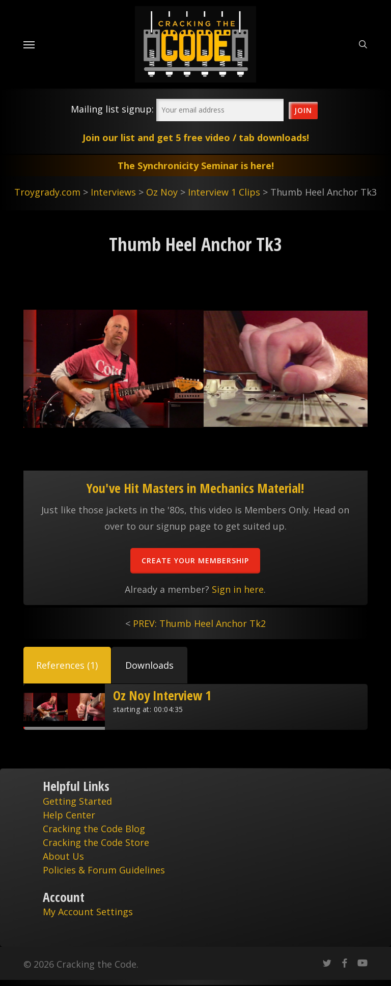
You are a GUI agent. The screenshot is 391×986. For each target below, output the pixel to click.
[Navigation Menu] (29, 44)
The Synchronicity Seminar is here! (196, 165)
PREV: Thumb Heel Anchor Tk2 (199, 623)
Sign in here (238, 589)
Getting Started (77, 801)
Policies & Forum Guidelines (104, 870)
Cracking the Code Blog (94, 829)
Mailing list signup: (112, 109)
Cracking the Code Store (96, 842)
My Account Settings (88, 912)
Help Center (69, 815)
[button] (67, 665)
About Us (63, 856)
